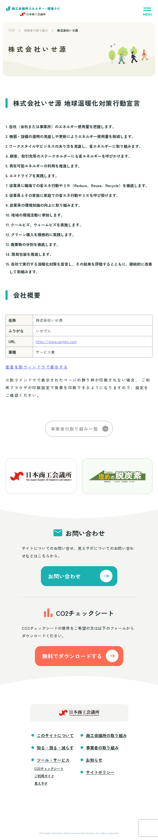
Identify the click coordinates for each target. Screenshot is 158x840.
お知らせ (94, 760)
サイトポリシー (100, 772)
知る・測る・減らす (55, 748)
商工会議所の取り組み (106, 735)
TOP (11, 30)
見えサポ (40, 783)
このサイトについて (55, 735)
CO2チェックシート (49, 768)
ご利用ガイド (44, 775)
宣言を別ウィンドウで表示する (36, 367)
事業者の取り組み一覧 (74, 428)
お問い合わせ (64, 576)
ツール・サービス (53, 760)
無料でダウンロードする (72, 656)
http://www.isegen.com (56, 341)
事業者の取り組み (36, 30)
